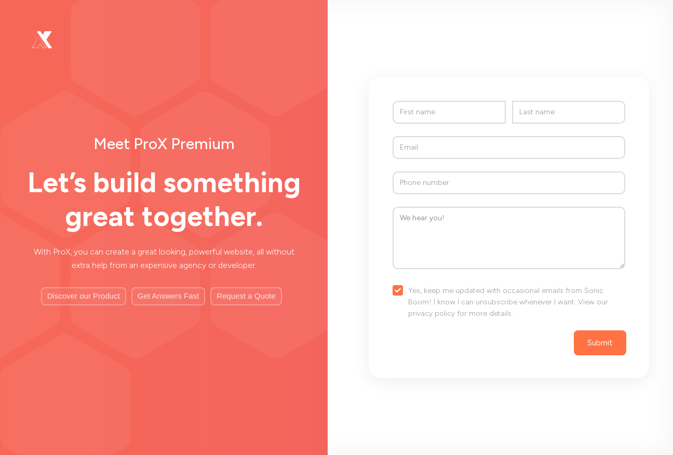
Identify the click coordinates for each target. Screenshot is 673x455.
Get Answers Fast (168, 295)
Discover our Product (83, 295)
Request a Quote (246, 295)
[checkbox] (509, 302)
